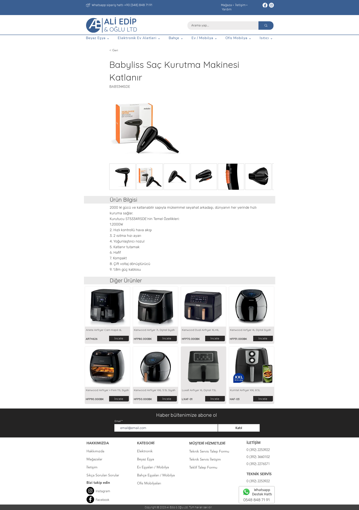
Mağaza (226, 5)
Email (118, 421)
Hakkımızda (95, 451)
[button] (98, 38)
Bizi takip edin (98, 482)
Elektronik (145, 451)
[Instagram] (271, 5)
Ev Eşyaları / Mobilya (153, 467)
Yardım (227, 9)
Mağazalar (94, 459)
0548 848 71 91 (256, 499)
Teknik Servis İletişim (205, 459)
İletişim (240, 5)
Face (99, 500)
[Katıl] (239, 428)
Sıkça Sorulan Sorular (102, 475)
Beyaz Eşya (147, 459)
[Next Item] (267, 176)
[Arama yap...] (220, 25)
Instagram (103, 491)
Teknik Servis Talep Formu (209, 451)
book (105, 500)
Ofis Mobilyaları (149, 483)
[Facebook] (265, 5)
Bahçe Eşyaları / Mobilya (156, 475)
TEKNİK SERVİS (259, 474)
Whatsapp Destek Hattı (262, 492)
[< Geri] (129, 50)
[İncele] (119, 338)
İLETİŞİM (254, 442)
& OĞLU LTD (120, 29)
